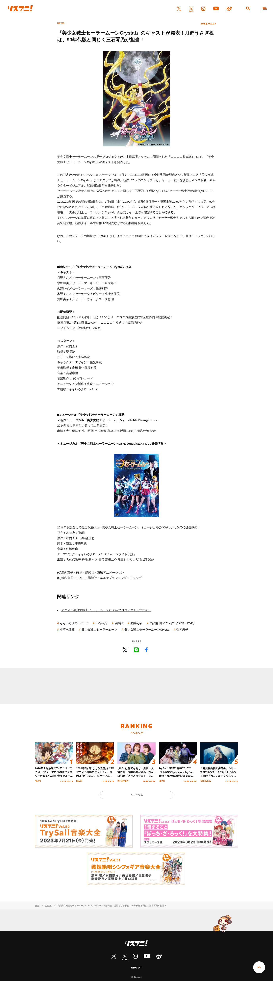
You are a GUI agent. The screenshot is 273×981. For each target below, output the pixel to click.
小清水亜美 (67, 629)
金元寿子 (182, 629)
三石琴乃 (101, 623)
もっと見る (136, 794)
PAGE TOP (259, 967)
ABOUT (136, 967)
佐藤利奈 (136, 623)
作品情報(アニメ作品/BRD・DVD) (171, 623)
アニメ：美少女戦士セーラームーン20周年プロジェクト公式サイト (106, 610)
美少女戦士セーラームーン (99, 629)
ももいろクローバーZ (74, 623)
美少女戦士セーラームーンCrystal (146, 629)
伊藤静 (118, 623)
